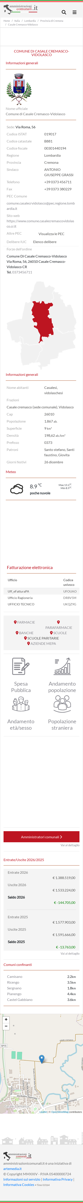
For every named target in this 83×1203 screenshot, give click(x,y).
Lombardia (30, 20)
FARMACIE (26, 622)
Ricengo (13, 982)
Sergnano (14, 988)
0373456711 (22, 272)
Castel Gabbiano (20, 999)
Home (7, 20)
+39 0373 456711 (57, 182)
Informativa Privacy (58, 1179)
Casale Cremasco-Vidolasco (23, 24)
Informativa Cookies (18, 1184)
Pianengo (14, 994)
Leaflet (43, 1112)
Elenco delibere (44, 242)
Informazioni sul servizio (21, 1179)
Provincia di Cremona (51, 20)
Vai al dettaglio (70, 845)
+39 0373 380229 (57, 189)
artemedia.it (12, 1168)
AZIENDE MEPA (43, 643)
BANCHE (26, 633)
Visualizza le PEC (51, 234)
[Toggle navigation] (64, 12)
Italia (17, 20)
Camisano (14, 976)
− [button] (6, 1026)
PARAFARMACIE (58, 627)
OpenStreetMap (60, 1112)
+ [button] (6, 1020)
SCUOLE (60, 633)
